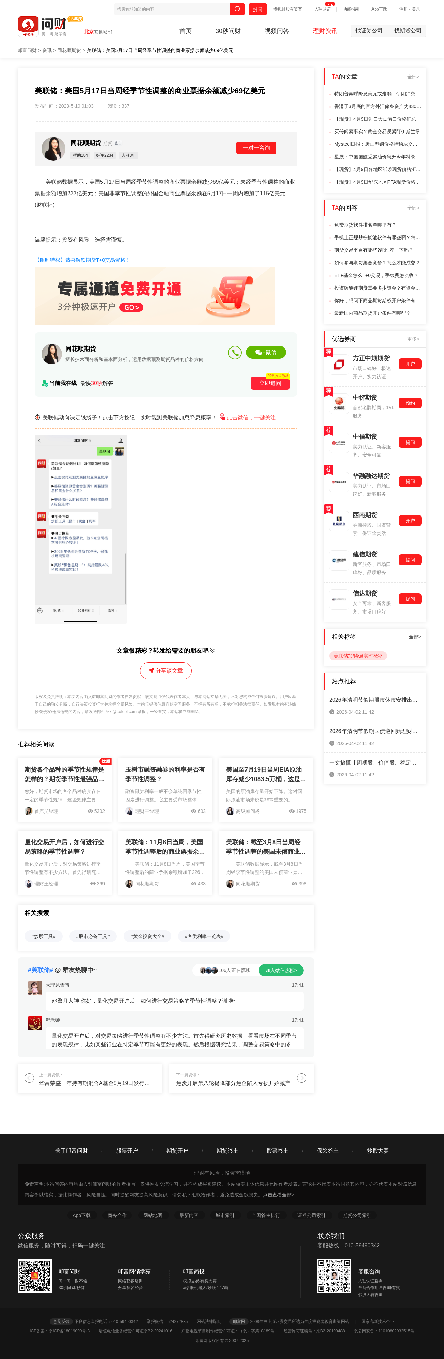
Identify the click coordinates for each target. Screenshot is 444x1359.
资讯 (47, 50)
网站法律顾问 (212, 1321)
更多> (413, 339)
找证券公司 (372, 30)
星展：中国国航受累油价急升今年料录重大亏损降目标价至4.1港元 (378, 156)
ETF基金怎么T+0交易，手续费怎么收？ (376, 275)
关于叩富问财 (71, 1151)
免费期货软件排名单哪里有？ (365, 225)
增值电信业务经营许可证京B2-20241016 (139, 1331)
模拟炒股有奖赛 (287, 9)
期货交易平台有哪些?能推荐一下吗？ (373, 250)
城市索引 (226, 1215)
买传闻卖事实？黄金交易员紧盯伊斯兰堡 (377, 131)
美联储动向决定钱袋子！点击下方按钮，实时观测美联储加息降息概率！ (155, 417)
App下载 (379, 9)
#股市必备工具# (93, 936)
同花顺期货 (69, 50)
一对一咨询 (256, 148)
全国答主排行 (267, 1215)
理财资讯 (325, 31)
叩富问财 (27, 50)
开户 (410, 364)
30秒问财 (228, 31)
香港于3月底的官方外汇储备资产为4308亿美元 (378, 106)
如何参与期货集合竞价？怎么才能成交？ (377, 262)
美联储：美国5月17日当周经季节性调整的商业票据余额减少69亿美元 (160, 50)
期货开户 (177, 1151)
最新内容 (189, 1215)
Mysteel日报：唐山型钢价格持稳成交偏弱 (378, 144)
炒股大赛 (378, 1151)
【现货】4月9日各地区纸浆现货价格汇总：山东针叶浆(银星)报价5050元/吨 (378, 169)
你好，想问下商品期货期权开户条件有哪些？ (378, 300)
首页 (185, 31)
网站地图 (153, 1215)
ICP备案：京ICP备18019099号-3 (63, 1331)
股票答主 (277, 1151)
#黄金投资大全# (147, 936)
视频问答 (277, 31)
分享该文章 (166, 671)
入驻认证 (322, 9)
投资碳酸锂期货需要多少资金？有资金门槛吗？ (378, 288)
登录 (416, 9)
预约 (410, 403)
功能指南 (351, 9)
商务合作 (117, 1215)
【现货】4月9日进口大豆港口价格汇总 (375, 119)
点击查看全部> (278, 1195)
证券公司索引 (312, 1215)
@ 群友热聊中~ (62, 970)
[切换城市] (103, 32)
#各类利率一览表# (204, 936)
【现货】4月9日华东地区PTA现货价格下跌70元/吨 (378, 182)
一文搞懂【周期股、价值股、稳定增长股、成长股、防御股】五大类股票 (375, 763)
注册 (403, 9)
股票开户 (127, 1151)
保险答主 (328, 1151)
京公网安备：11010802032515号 (384, 1331)
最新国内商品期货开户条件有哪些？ (372, 313)
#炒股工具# (43, 936)
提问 (258, 9)
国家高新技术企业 (378, 1321)
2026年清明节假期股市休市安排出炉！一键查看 (375, 700)
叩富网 (239, 1321)
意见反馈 (61, 1321)
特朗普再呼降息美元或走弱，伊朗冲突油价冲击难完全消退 (378, 93)
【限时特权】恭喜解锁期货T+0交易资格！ (82, 260)
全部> (413, 76)
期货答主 (227, 1151)
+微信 (265, 352)
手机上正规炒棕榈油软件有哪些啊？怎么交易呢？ (378, 237)
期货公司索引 (357, 1215)
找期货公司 (408, 30)
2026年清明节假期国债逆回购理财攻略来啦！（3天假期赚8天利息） (375, 731)
